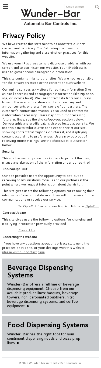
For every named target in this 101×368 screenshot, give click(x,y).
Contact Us (26, 230)
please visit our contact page (23, 252)
